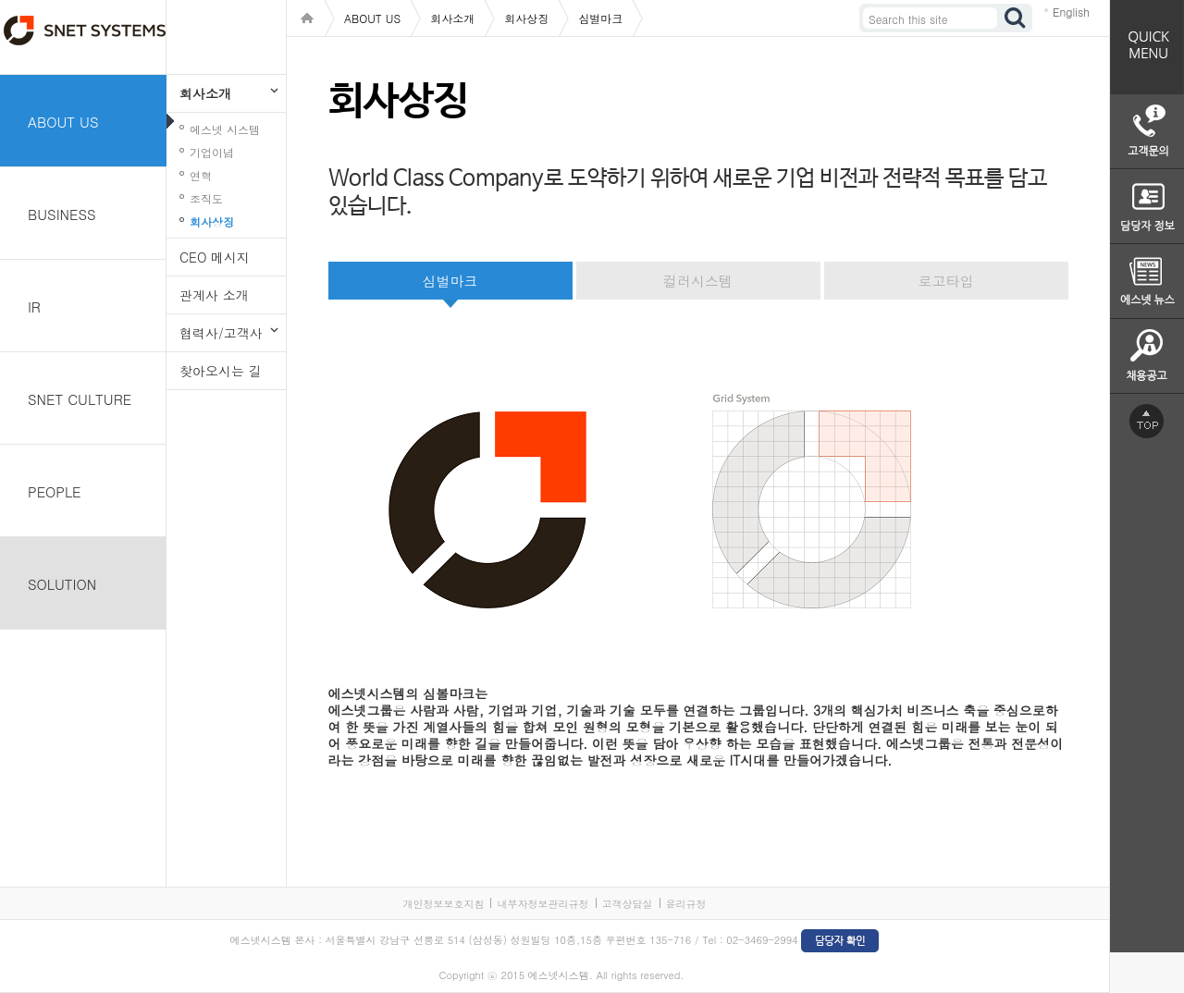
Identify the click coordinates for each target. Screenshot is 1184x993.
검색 (1016, 18)
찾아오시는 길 (220, 371)
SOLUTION (62, 584)
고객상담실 (627, 904)
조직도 (206, 198)
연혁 (201, 175)
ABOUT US (63, 121)
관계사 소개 (214, 295)
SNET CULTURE (79, 399)
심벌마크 (450, 280)
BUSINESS (62, 214)
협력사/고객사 (221, 333)
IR (34, 306)
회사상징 (212, 221)
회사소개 (205, 93)
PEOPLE (54, 491)
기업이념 (212, 152)
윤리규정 (686, 904)
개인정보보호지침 (443, 904)
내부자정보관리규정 (542, 904)
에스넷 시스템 (225, 129)
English (1071, 11)
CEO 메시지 (214, 257)
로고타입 (946, 280)
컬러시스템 (698, 280)
